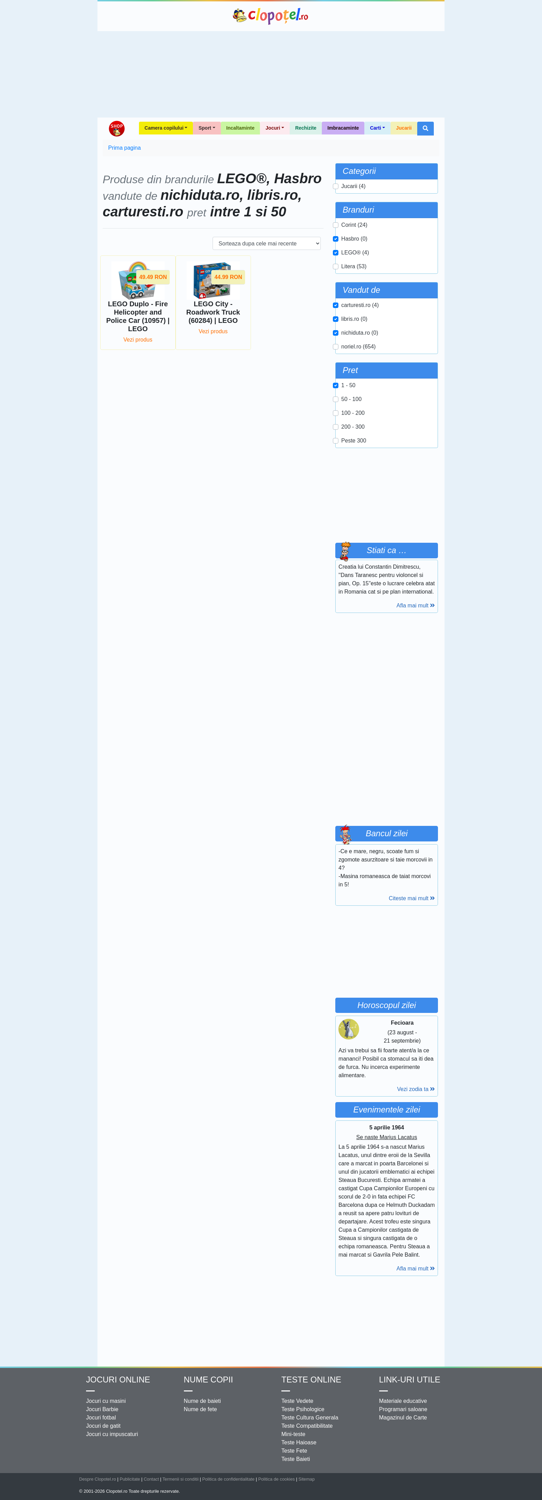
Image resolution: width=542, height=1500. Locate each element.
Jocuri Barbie (102, 1409)
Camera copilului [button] (164, 128)
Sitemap (306, 1479)
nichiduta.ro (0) (359, 333)
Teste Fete (294, 1451)
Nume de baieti (202, 1401)
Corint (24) (354, 225)
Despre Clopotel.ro (97, 1479)
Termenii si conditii (180, 1479)
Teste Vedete (297, 1401)
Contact (151, 1479)
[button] (425, 129)
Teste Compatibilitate (307, 1426)
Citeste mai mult (412, 898)
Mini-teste (293, 1434)
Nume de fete (200, 1409)
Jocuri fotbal (101, 1417)
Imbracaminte (343, 128)
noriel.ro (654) (358, 347)
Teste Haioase (298, 1442)
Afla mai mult (415, 605)
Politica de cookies (276, 1479)
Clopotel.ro (271, 16)
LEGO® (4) (355, 252)
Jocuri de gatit (103, 1426)
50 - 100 (351, 399)
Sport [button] (204, 128)
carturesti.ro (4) (360, 305)
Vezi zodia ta (416, 1089)
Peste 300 (353, 441)
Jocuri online (118, 1379)
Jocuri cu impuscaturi (112, 1434)
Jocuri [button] (272, 128)
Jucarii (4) (353, 186)
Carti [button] (375, 128)
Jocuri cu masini (106, 1401)
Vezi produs (137, 340)
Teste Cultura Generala (309, 1417)
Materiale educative (403, 1401)
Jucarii (404, 128)
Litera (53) (353, 266)
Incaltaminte (240, 128)
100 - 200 (353, 413)
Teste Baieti (295, 1459)
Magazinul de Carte (403, 1417)
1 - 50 (348, 385)
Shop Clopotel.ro (116, 128)
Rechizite (305, 128)
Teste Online (311, 1379)
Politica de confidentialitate (228, 1479)
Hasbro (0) (354, 239)
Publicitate (130, 1479)
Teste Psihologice (303, 1409)
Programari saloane (403, 1409)
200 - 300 (353, 427)
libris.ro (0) (354, 319)
